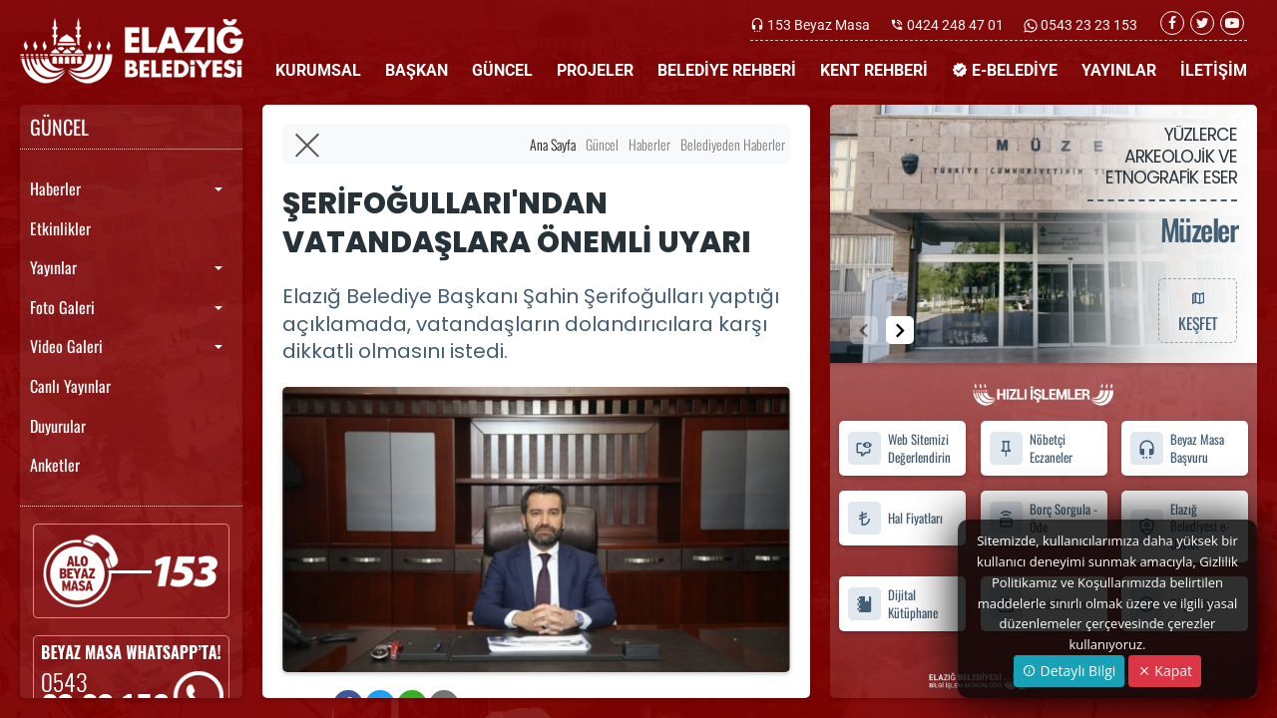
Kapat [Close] (1164, 670)
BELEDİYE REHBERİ (726, 70)
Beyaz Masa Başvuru (1176, 449)
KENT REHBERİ (874, 70)
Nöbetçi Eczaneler (1030, 449)
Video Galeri (66, 346)
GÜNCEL (502, 70)
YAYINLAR (1118, 70)
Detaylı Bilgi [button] (1069, 670)
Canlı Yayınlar (70, 386)
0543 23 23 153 (1087, 25)
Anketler (55, 465)
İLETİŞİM (1213, 70)
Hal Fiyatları (895, 518)
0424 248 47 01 (955, 25)
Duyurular (58, 426)
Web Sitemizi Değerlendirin (899, 449)
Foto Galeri (62, 307)
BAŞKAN (416, 70)
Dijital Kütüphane (892, 604)
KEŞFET (1197, 310)
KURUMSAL (318, 70)
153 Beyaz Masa (818, 25)
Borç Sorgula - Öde (1043, 518)
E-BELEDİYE (1005, 70)
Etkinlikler (60, 228)
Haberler (55, 188)
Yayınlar (53, 267)
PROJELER (595, 70)
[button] (900, 330)
